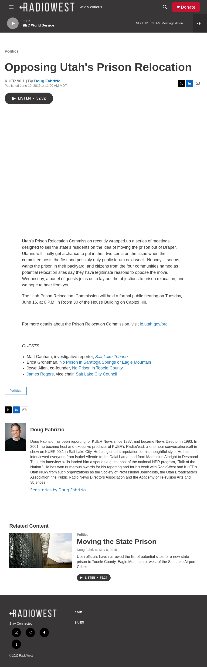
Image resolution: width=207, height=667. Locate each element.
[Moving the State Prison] (40, 550)
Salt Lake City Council (96, 374)
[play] (13, 23)
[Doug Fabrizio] (15, 437)
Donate (188, 7)
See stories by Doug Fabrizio (58, 490)
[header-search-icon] (164, 7)
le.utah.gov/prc (153, 324)
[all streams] (200, 23)
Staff (78, 612)
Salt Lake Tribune (111, 356)
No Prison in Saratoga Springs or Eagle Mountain (105, 362)
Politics (12, 51)
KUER (79, 622)
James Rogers (40, 374)
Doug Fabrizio (47, 81)
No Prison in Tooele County (97, 368)
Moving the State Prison (116, 541)
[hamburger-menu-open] (11, 7)
